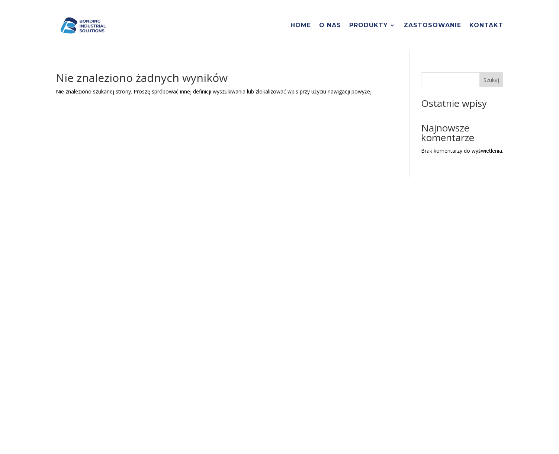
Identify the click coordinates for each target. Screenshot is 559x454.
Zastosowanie (432, 25)
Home (300, 25)
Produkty (368, 25)
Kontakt (486, 25)
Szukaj (491, 79)
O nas (330, 25)
